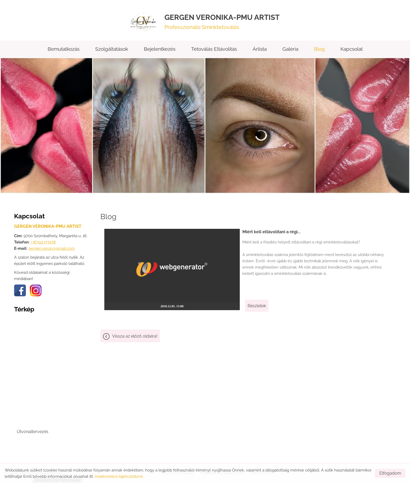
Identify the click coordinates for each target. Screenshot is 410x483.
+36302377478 (43, 242)
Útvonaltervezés (32, 432)
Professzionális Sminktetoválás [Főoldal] (222, 22)
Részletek (251, 302)
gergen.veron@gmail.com (52, 249)
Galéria (290, 49)
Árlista (260, 49)
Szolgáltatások (111, 49)
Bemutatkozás (63, 49)
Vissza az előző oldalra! (134, 333)
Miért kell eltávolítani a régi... (265, 232)
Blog (319, 49)
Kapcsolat (351, 49)
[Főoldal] (144, 22)
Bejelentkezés (159, 49)
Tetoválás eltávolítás (214, 49)
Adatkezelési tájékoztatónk (119, 476)
